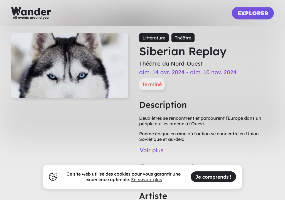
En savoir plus (146, 179)
